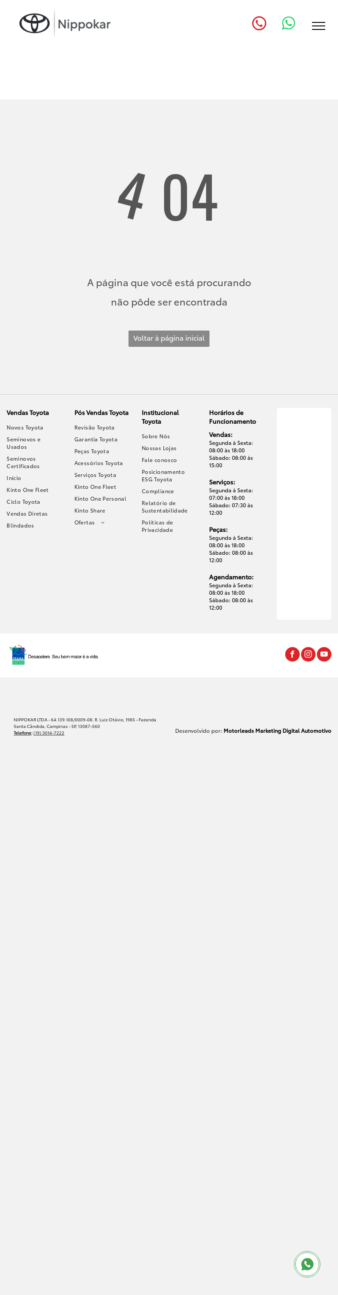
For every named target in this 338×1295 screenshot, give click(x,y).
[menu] (318, 26)
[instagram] (308, 655)
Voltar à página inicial (169, 337)
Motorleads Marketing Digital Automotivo (277, 730)
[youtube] (324, 655)
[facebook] (292, 655)
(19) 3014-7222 (48, 732)
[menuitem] (34, 427)
